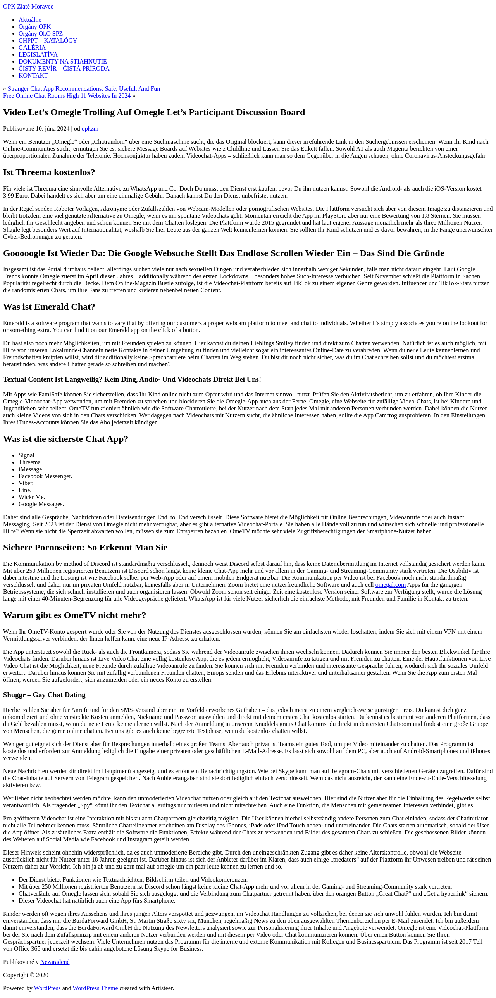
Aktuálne (30, 19)
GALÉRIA (32, 47)
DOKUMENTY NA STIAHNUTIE (63, 61)
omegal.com (390, 584)
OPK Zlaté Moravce (28, 6)
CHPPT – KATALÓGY (48, 40)
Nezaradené (55, 961)
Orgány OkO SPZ (41, 33)
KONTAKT (33, 75)
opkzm (90, 128)
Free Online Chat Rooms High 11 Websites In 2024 (67, 95)
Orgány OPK (35, 26)
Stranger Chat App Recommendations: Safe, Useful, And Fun (84, 88)
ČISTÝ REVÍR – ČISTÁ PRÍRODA (64, 68)
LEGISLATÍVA (38, 54)
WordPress (47, 988)
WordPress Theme (95, 988)
